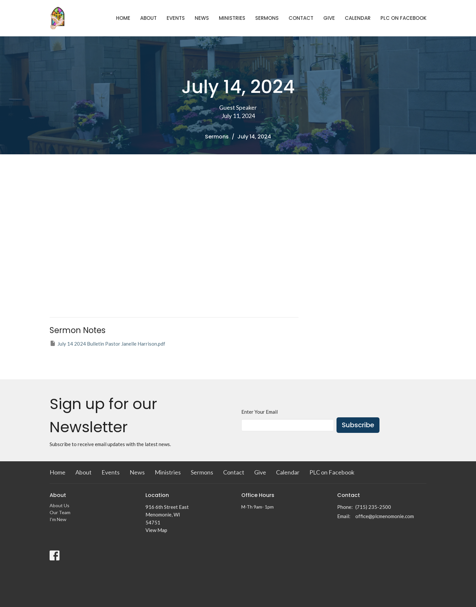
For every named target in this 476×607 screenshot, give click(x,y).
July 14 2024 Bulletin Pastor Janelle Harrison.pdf (107, 343)
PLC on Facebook (403, 18)
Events (176, 18)
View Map (156, 530)
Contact (301, 18)
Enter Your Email (259, 412)
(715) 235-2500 (373, 507)
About (148, 18)
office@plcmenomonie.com (384, 516)
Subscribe (358, 425)
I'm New (58, 519)
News (202, 18)
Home (123, 18)
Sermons (267, 18)
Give (329, 18)
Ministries (232, 18)
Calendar (358, 18)
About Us (59, 505)
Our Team (60, 512)
